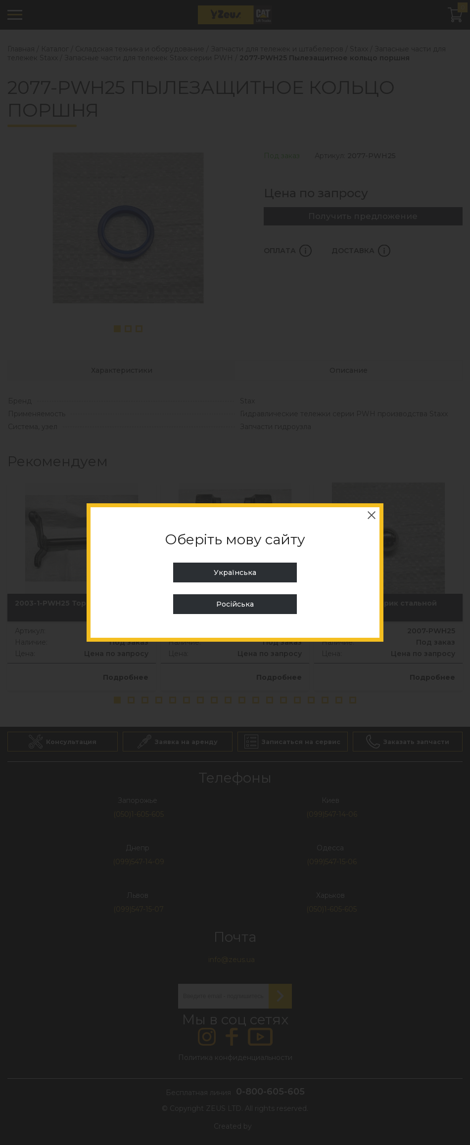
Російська (235, 604)
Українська (235, 572)
